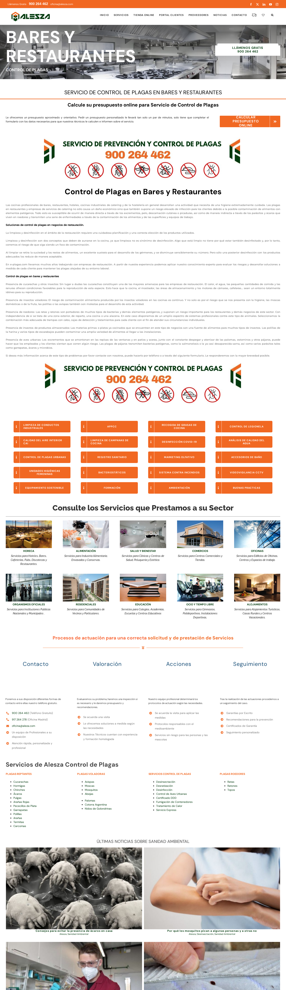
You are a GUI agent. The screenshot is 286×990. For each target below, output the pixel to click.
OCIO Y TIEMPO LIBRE (200, 604)
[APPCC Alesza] (86, 522)
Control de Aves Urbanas (171, 794)
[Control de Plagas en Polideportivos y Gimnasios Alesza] (200, 575)
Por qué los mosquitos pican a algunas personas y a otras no (212, 931)
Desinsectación (165, 781)
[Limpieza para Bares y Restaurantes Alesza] (29, 522)
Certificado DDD (166, 798)
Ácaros (17, 794)
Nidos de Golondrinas (98, 808)
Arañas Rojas (21, 802)
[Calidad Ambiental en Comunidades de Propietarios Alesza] (86, 575)
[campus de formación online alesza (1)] (143, 575)
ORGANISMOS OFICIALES (29, 604)
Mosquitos (91, 790)
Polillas (17, 814)
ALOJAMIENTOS (257, 604)
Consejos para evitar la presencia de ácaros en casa (74, 931)
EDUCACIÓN (143, 604)
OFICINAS (257, 551)
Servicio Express (166, 810)
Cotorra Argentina (96, 804)
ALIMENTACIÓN (86, 551)
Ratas (230, 781)
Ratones (232, 786)
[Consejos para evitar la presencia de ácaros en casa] (74, 888)
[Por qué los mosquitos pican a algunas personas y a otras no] (212, 888)
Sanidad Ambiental (78, 934)
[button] (272, 15)
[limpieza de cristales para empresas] (257, 522)
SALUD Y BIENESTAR (143, 551)
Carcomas (19, 826)
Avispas (89, 781)
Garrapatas (20, 810)
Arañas (17, 818)
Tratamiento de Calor (169, 806)
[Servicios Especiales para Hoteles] (257, 575)
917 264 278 (19, 719)
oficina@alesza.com (61, 4)
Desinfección (164, 790)
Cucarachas (20, 781)
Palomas (90, 800)
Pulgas (17, 798)
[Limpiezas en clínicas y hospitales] (143, 522)
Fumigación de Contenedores (174, 802)
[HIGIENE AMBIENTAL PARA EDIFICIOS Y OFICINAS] (29, 575)
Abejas (89, 794)
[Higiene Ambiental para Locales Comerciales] (200, 522)
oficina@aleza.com (23, 726)
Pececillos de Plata (25, 806)
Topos (231, 790)
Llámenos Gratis (28, 4)
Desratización (164, 786)
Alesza (63, 934)
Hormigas (19, 786)
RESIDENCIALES (86, 604)
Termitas (18, 822)
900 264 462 (20, 713)
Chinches (19, 790)
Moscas (89, 786)
